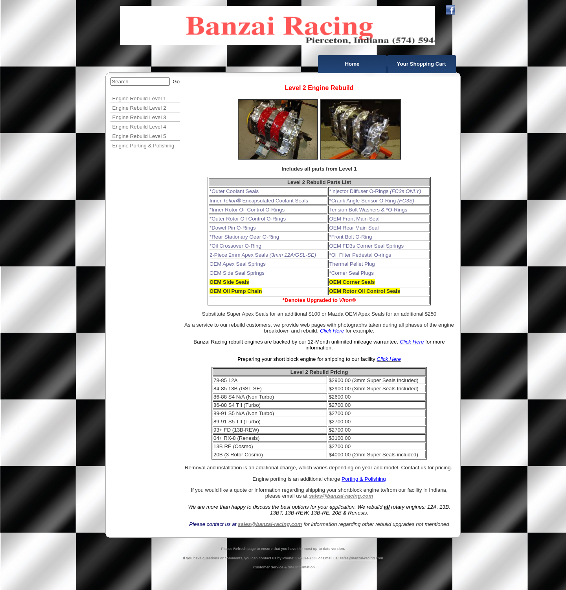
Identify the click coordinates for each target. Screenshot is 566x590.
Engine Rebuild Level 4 (139, 127)
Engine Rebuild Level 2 (139, 108)
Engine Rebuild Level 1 (139, 98)
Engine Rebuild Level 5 (139, 136)
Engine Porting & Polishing (143, 146)
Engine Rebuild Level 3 (139, 117)
